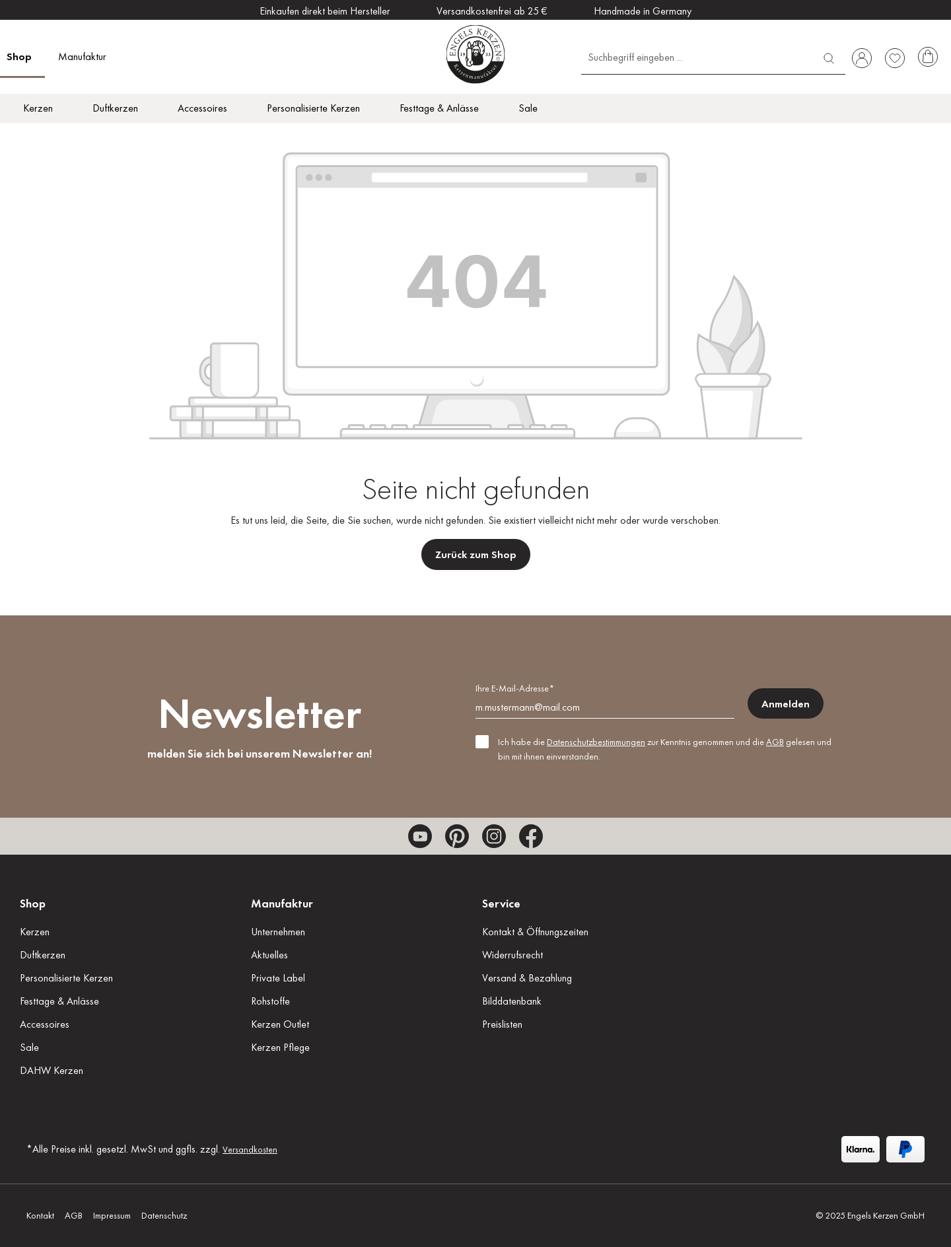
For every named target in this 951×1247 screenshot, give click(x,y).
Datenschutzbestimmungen (596, 742)
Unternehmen (278, 932)
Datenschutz (164, 1215)
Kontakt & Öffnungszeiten (535, 932)
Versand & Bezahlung (527, 978)
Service (501, 903)
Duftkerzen (42, 955)
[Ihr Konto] (861, 58)
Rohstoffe (270, 1001)
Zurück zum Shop (475, 554)
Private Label (278, 978)
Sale (29, 1047)
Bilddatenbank (512, 1001)
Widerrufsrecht (512, 955)
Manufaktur (282, 903)
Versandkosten (250, 1149)
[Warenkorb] (927, 58)
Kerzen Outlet (280, 1024)
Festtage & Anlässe (59, 1001)
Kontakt (40, 1215)
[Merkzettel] (894, 58)
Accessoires (44, 1024)
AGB (775, 742)
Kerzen (35, 932)
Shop (33, 903)
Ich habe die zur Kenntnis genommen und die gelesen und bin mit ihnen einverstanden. (664, 749)
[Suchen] (828, 56)
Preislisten (502, 1024)
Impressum (112, 1215)
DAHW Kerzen (51, 1070)
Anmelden (785, 704)
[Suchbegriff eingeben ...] (697, 56)
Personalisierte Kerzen (66, 978)
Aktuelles (269, 955)
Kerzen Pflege (280, 1047)
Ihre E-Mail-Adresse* (515, 688)
